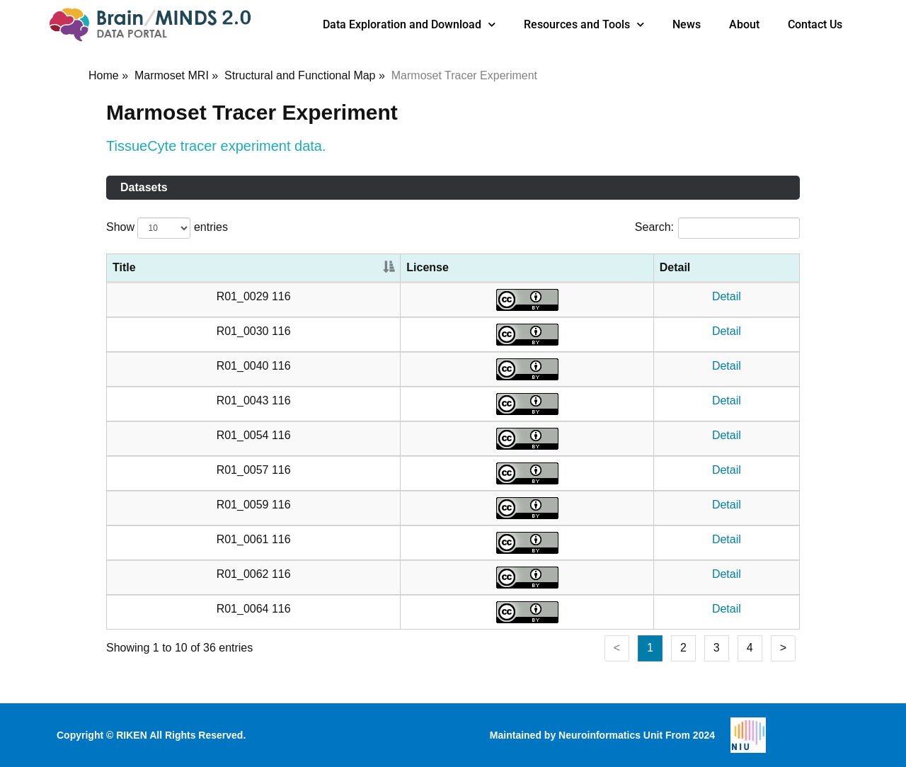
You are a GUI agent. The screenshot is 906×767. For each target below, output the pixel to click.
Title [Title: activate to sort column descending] (124, 267)
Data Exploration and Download (409, 24)
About (744, 24)
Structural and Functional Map (299, 75)
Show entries (167, 228)
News (686, 24)
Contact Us (815, 24)
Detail (726, 296)
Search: (717, 228)
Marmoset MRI (171, 75)
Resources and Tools (584, 24)
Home (103, 75)
